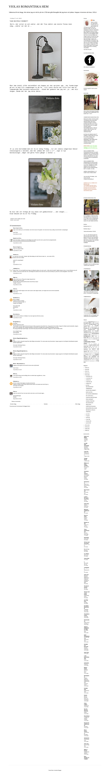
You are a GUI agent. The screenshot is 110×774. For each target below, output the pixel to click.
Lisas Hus (86, 451)
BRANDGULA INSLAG (90, 410)
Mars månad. (86, 466)
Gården (85, 340)
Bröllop (96, 336)
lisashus (15, 254)
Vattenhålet (94, 356)
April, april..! (86, 554)
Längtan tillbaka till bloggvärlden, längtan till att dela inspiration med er (86, 681)
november (88, 378)
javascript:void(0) (94, 346)
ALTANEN (85, 321)
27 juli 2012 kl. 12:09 (17, 250)
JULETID (85, 347)
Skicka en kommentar (16, 401)
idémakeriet (86, 738)
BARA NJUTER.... (89, 392)
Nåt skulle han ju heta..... (86, 671)
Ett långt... (86, 602)
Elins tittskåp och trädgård (86, 757)
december (88, 376)
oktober (87, 379)
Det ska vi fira (91, 337)
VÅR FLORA (95, 358)
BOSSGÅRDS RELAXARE (91, 408)
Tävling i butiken (88, 355)
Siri (98, 352)
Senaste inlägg (13, 404)
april (87, 417)
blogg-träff (90, 321)
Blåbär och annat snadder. (86, 464)
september (88, 381)
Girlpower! (86, 664)
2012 (86, 374)
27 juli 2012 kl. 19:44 (17, 334)
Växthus (97, 359)
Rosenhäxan (86, 716)
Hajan (14, 277)
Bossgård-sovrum (87, 330)
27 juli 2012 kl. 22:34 (17, 369)
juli (87, 385)
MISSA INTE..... (89, 404)
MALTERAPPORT (89, 386)
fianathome (15, 297)
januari (87, 422)
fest (96, 337)
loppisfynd (86, 349)
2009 (86, 428)
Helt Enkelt (86, 537)
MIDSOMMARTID (86, 350)
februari (88, 421)
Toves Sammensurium (86, 530)
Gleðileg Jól (86, 705)
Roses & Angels (16, 247)
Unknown (15, 381)
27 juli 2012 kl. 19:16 (17, 317)
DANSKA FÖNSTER (90, 401)
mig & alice (86, 652)
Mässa (94, 350)
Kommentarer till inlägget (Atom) (23, 406)
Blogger (59, 770)
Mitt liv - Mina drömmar (18, 363)
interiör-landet (92, 345)
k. (84, 561)
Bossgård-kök (95, 328)
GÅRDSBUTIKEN (89, 342)
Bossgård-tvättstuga (94, 332)
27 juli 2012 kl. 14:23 (17, 273)
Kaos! (85, 659)
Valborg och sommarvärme (86, 453)
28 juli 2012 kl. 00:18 (17, 398)
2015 (86, 369)
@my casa (86, 574)
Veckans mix (87, 358)
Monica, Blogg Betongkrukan (19, 338)
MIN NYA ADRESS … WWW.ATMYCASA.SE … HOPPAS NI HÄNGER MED (86, 579)
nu (97, 350)
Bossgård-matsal (91, 329)
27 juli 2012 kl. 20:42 (17, 346)
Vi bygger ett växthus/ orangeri (86, 718)
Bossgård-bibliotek (93, 324)
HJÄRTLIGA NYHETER (91, 406)
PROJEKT (91, 351)
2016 (86, 367)
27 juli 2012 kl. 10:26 (17, 234)
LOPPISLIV (15, 268)
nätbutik (85, 351)
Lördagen (86, 438)
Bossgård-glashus (87, 325)
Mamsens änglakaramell (86, 510)
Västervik (92, 359)
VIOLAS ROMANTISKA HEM (29, 6)
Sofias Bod (86, 503)
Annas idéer (86, 558)
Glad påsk (86, 616)
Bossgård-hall (86, 328)
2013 (86, 373)
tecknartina (86, 663)
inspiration (95, 343)
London (96, 347)
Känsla (85, 695)
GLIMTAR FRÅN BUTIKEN (91, 397)
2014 (86, 371)
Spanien (87, 354)
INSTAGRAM (86, 345)
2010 (86, 426)
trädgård (97, 354)
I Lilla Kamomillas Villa (86, 657)
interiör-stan (86, 346)
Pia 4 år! (85, 588)
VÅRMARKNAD (86, 359)
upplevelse (95, 355)
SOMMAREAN (89, 388)
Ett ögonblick (16, 321)
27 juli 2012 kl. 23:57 (17, 387)
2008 (86, 430)
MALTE (94, 349)
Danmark (86, 726)
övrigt (97, 360)
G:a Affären (86, 553)
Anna (14, 288)
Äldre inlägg (77, 404)
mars (87, 419)
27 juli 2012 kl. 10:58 (17, 242)
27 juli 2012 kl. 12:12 (17, 264)
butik (85, 337)
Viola (93, 20)
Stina (14, 373)
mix (91, 350)
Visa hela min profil (87, 49)
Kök (91, 347)
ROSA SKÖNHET (89, 399)
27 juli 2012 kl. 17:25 (17, 293)
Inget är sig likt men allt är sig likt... (86, 485)
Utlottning (86, 356)
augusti (87, 383)
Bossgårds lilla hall (87, 333)
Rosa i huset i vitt (17, 228)
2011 (86, 425)
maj (87, 415)
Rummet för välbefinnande (86, 724)
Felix (14, 391)
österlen (86, 360)
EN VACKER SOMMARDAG (92, 393)
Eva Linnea (15, 314)
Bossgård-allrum (88, 323)
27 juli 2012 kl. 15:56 (17, 284)
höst (89, 343)
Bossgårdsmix (87, 336)
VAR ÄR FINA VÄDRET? (91, 390)
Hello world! (86, 538)
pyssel (96, 351)
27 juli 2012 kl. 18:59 (17, 310)
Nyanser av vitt (16, 238)
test (92, 354)
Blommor (96, 321)
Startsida (45, 404)
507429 (94, 231)
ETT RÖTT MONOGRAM (86, 607)
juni (87, 414)
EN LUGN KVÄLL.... (90, 395)
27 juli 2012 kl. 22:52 (17, 377)
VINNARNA (88, 411)
